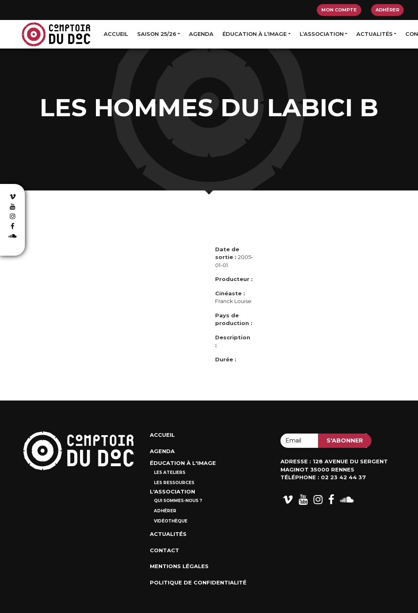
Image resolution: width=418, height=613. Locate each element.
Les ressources (174, 482)
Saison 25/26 (156, 34)
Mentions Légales (179, 566)
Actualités (374, 34)
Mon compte (339, 10)
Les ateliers (169, 472)
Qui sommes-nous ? (178, 500)
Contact (164, 550)
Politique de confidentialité (198, 582)
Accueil (116, 34)
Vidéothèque (170, 521)
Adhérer (387, 10)
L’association (322, 34)
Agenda (201, 34)
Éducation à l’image (254, 34)
